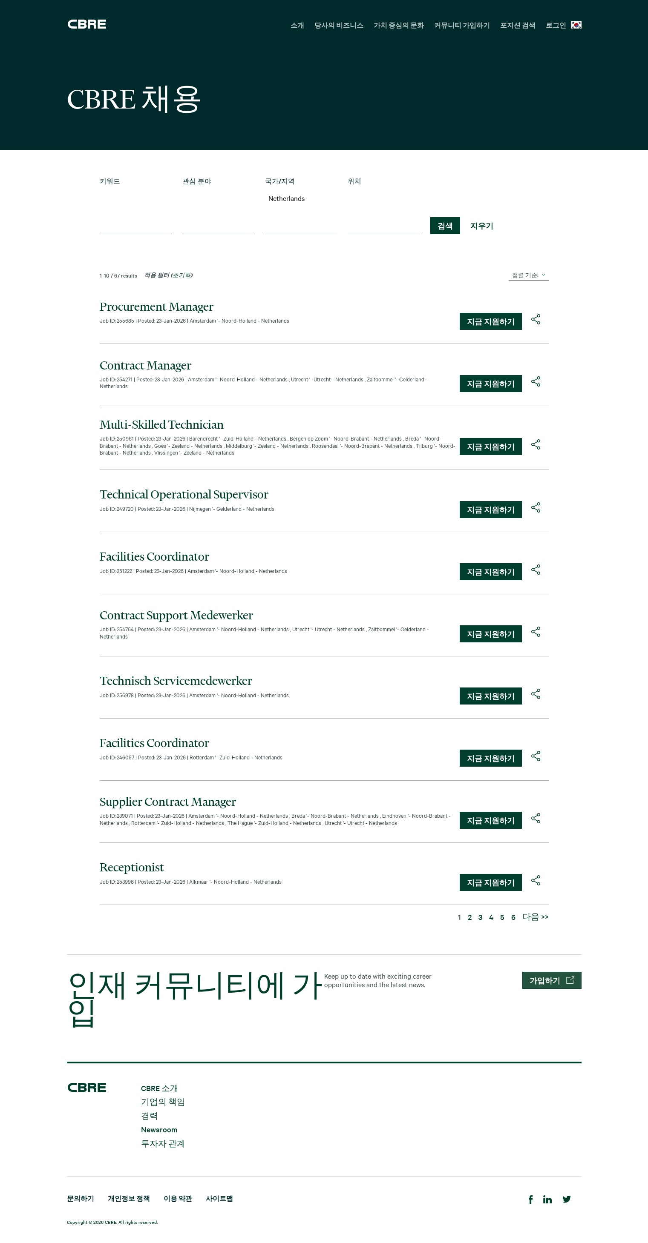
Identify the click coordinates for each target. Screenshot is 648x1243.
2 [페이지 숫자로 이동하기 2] (470, 917)
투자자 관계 (163, 1143)
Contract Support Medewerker (176, 615)
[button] (536, 319)
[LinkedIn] (547, 1198)
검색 (445, 225)
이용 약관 (178, 1198)
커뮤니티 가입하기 (462, 24)
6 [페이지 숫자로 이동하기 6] (513, 917)
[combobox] (136, 227)
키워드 (110, 181)
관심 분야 (196, 181)
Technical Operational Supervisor (184, 494)
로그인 (556, 24)
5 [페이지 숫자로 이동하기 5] (502, 917)
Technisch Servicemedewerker (176, 680)
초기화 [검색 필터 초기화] (181, 274)
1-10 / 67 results (118, 275)
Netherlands (301, 197)
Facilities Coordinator (154, 556)
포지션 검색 (518, 24)
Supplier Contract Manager (168, 801)
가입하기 (552, 980)
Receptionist (132, 867)
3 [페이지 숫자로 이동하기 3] (480, 917)
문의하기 (80, 1198)
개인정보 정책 (129, 1198)
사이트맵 (219, 1198)
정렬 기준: (525, 274)
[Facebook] (531, 1198)
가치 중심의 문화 (399, 24)
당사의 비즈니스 (338, 24)
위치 (354, 181)
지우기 (481, 225)
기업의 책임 (163, 1101)
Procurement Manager (156, 306)
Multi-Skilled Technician (162, 424)
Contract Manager (145, 365)
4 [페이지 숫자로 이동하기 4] (491, 917)
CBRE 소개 (160, 1087)
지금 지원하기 (491, 321)
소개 (297, 24)
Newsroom (159, 1129)
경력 (149, 1115)
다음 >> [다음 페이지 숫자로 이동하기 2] (535, 916)
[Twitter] (566, 1198)
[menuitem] (297, 24)
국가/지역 (280, 181)
